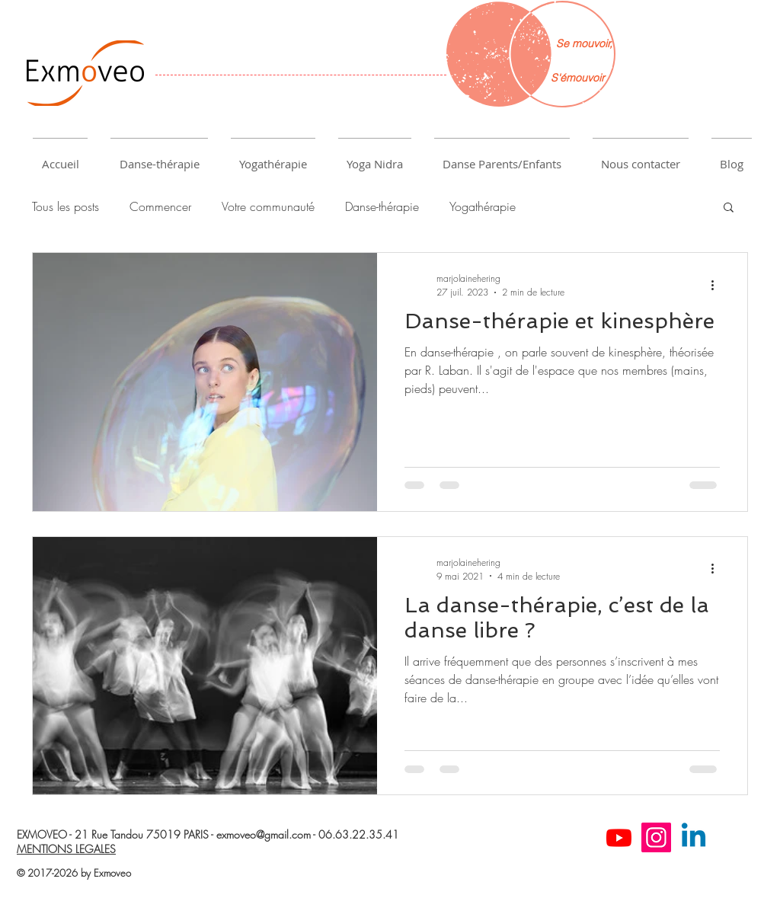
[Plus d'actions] (717, 285)
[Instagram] (656, 837)
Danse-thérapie (382, 206)
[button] (159, 157)
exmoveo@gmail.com (263, 834)
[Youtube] (619, 837)
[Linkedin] (693, 837)
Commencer (160, 206)
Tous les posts (65, 206)
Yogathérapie (482, 206)
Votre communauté (268, 206)
